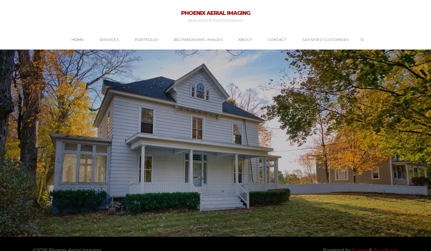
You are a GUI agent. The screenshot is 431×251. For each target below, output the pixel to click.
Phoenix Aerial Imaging (215, 13)
